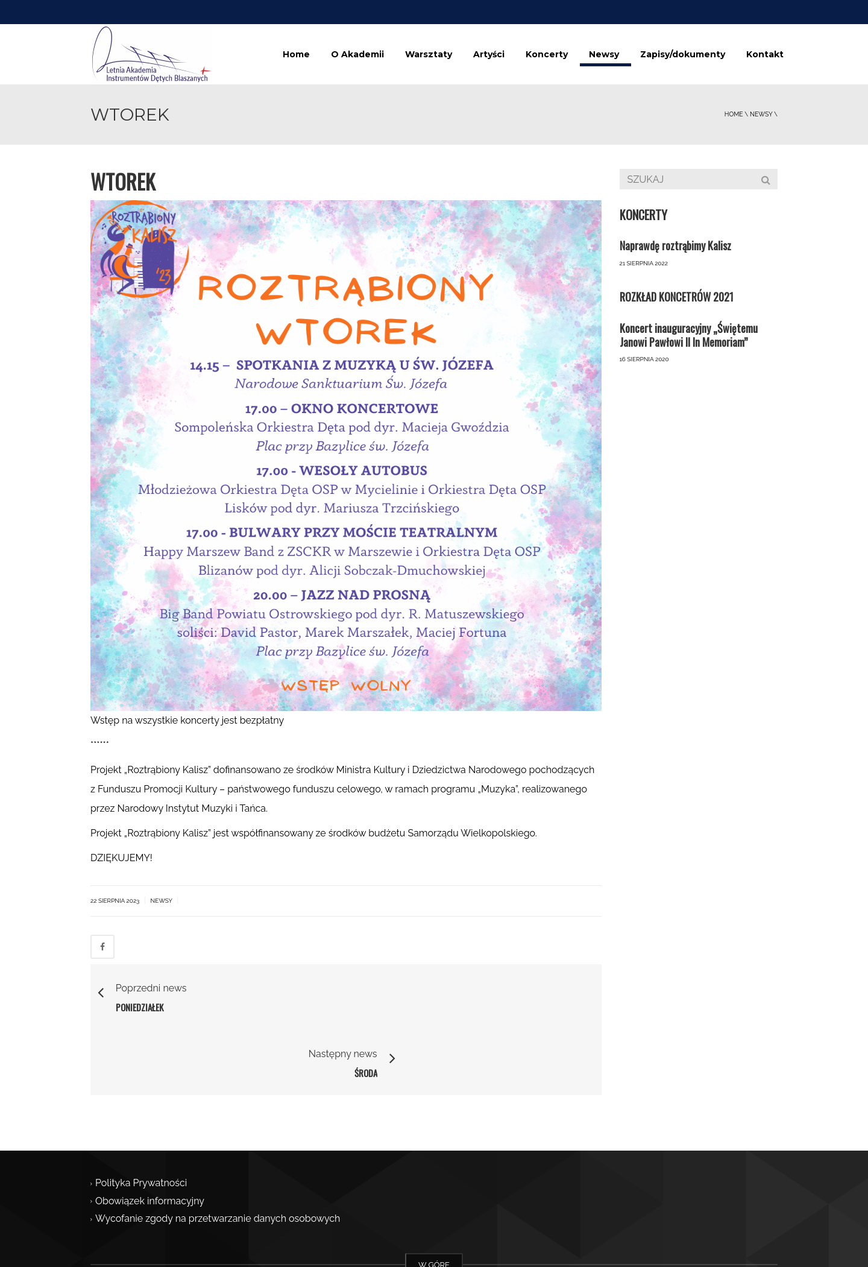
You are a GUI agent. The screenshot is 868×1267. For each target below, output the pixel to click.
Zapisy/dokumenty (682, 54)
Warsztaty (428, 54)
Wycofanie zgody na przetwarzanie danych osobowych (217, 1154)
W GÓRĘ (434, 1199)
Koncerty (547, 54)
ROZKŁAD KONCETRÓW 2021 (677, 297)
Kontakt (765, 54)
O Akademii (357, 54)
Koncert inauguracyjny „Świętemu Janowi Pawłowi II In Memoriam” (689, 335)
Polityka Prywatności (141, 1118)
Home (296, 54)
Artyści (489, 54)
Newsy (604, 54)
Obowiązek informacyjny (149, 1136)
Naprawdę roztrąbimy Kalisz (675, 245)
